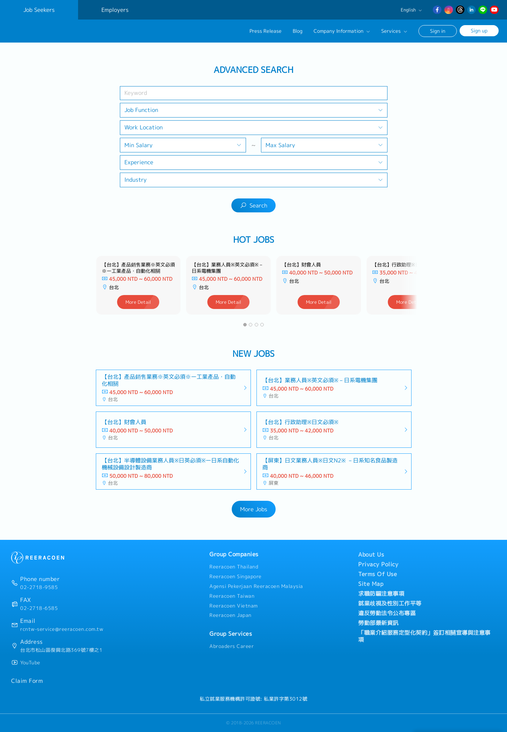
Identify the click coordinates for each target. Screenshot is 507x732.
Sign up (479, 30)
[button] (245, 324)
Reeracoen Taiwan (231, 596)
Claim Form (27, 680)
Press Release (265, 31)
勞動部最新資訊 (378, 622)
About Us (371, 554)
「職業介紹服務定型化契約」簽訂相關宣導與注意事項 (424, 636)
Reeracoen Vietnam (233, 605)
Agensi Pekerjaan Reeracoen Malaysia (256, 586)
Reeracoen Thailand (233, 566)
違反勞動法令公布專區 (387, 613)
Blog (297, 31)
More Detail (138, 302)
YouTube (30, 662)
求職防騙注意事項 (381, 593)
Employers (115, 10)
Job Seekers (39, 10)
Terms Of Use (377, 574)
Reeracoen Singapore (235, 576)
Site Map (370, 583)
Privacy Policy (378, 564)
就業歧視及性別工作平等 (390, 603)
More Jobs (253, 509)
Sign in (437, 31)
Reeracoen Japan (230, 615)
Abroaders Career (231, 646)
